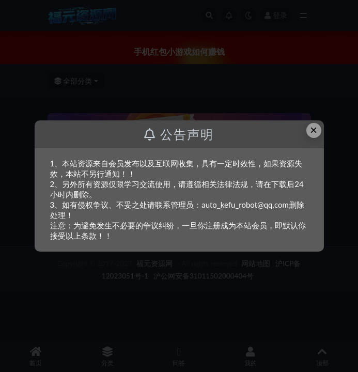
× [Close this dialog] (313, 130)
